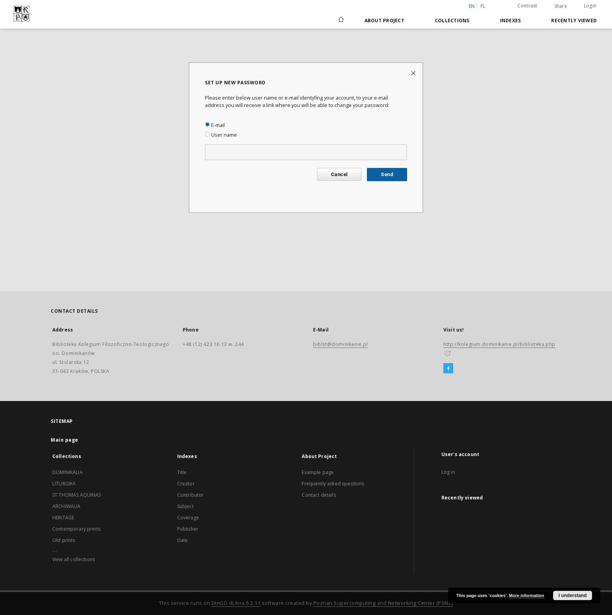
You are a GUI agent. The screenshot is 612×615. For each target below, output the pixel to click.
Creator (186, 483)
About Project (384, 20)
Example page (318, 472)
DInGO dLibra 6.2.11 (236, 603)
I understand (573, 595)
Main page (64, 440)
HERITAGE (63, 517)
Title (182, 472)
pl (483, 6)
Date (182, 540)
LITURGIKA (64, 483)
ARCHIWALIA (66, 506)
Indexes (510, 20)
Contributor (190, 495)
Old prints (63, 540)
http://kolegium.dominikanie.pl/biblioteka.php (499, 344)
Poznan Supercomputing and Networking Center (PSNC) (383, 603)
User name (221, 135)
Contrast (527, 5)
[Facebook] (448, 368)
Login (590, 5)
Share (560, 6)
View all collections (73, 559)
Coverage (188, 517)
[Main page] (340, 20)
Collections (452, 20)
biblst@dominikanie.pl (340, 344)
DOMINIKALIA (67, 472)
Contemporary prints (76, 529)
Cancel (339, 174)
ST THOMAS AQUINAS (76, 495)
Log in (448, 472)
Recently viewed (574, 20)
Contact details (319, 495)
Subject (185, 506)
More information (526, 595)
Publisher (187, 529)
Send (387, 174)
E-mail (215, 125)
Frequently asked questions (333, 483)
